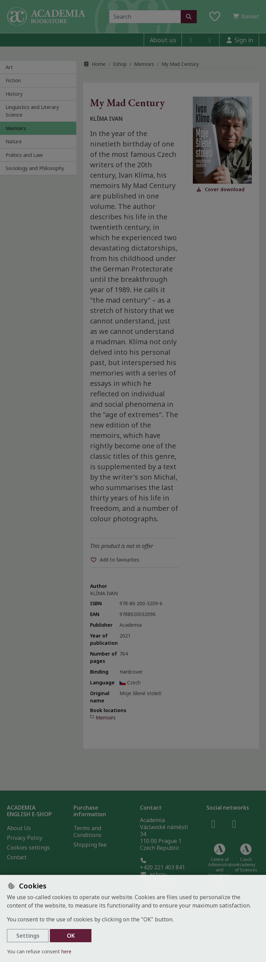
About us (163, 40)
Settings (27, 935)
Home (94, 64)
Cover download (220, 189)
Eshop (120, 64)
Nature (14, 141)
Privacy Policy (24, 838)
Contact (17, 857)
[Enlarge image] (222, 140)
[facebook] (191, 40)
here (66, 951)
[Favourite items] (214, 16)
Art (9, 67)
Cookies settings (28, 847)
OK (71, 935)
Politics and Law (24, 155)
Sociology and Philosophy (35, 168)
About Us (19, 828)
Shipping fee (90, 845)
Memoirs (16, 128)
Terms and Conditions (87, 831)
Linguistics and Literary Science (32, 111)
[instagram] (210, 40)
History (14, 94)
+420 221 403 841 (162, 864)
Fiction (13, 80)
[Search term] (145, 16)
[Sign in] (239, 40)
